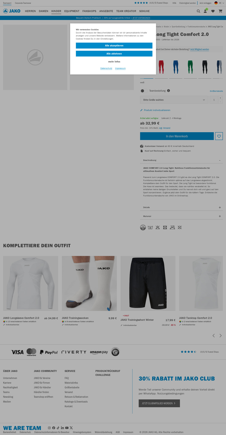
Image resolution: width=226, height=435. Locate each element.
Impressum (120, 68)
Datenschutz (106, 68)
